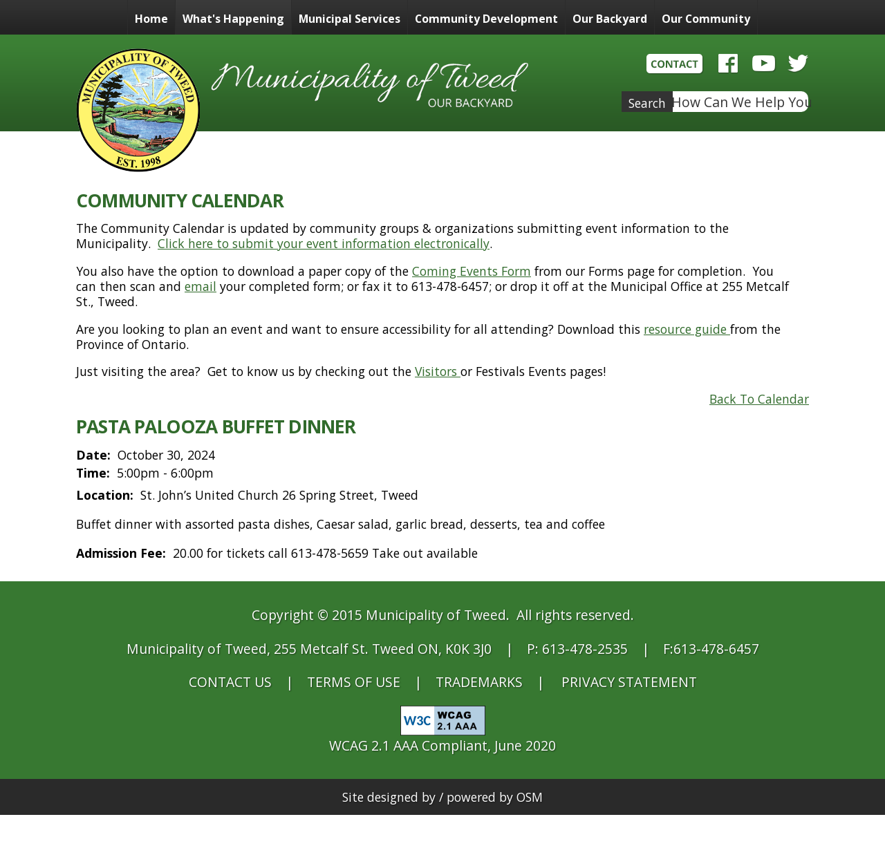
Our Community (706, 18)
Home (151, 18)
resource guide (687, 329)
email (200, 286)
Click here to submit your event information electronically (324, 243)
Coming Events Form (471, 271)
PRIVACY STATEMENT (629, 682)
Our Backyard (609, 18)
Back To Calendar (759, 399)
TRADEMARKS (479, 682)
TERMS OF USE (353, 682)
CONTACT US (230, 682)
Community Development (486, 18)
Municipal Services (349, 18)
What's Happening (233, 18)
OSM (529, 797)
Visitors (437, 371)
